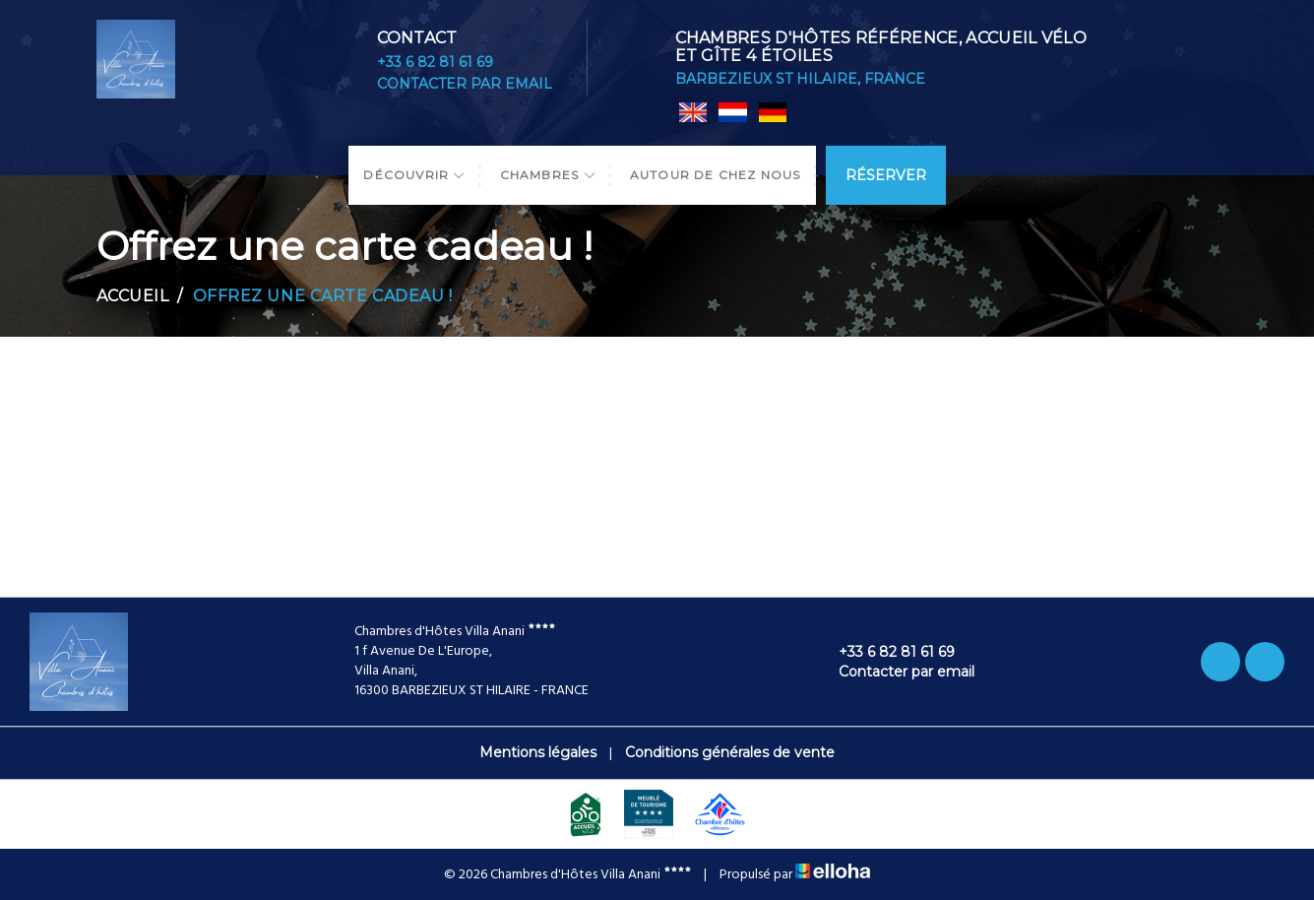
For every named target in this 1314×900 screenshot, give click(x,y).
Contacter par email (464, 84)
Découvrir (414, 174)
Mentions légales (537, 752)
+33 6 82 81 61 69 (435, 62)
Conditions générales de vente (730, 752)
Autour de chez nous (715, 174)
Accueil (132, 296)
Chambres (548, 174)
